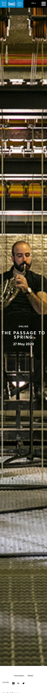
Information (19, 676)
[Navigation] (43, 2)
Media (30, 676)
